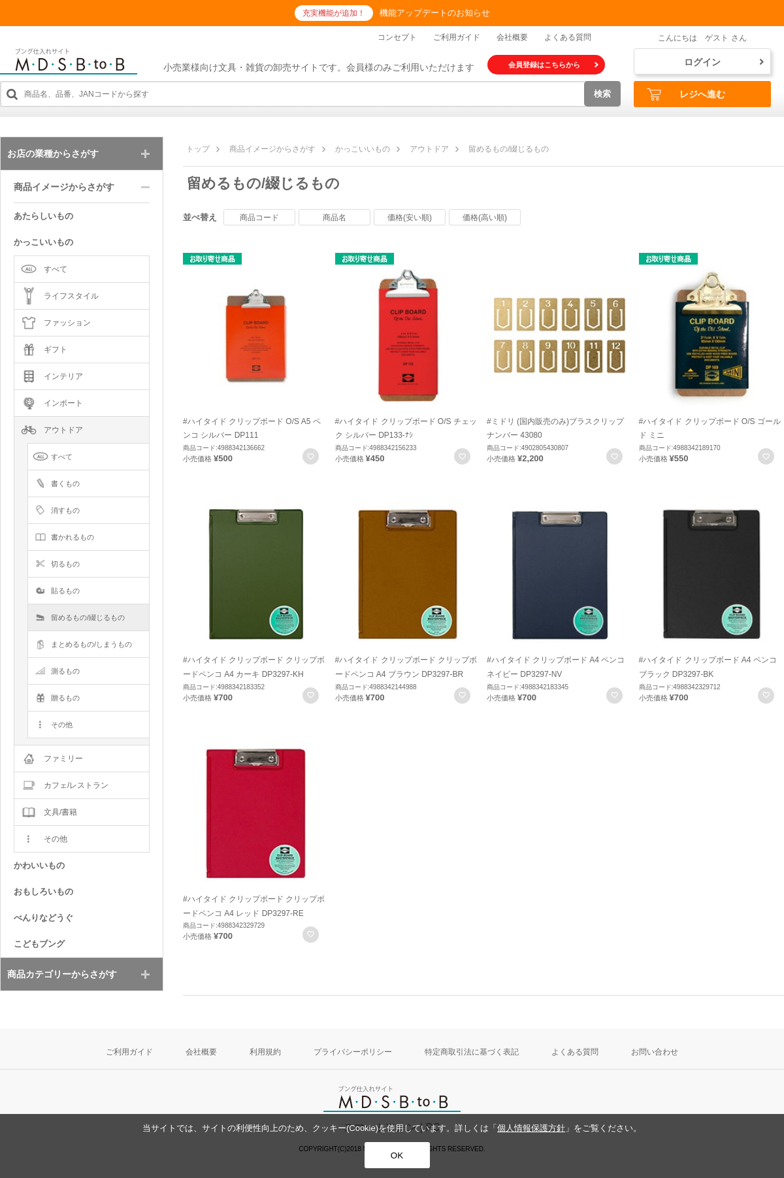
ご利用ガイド (456, 37)
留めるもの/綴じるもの (508, 149)
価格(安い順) (409, 217)
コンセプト (397, 37)
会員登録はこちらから (553, 65)
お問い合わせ (654, 1051)
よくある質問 (567, 37)
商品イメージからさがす (272, 149)
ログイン (724, 62)
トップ (198, 149)
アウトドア (429, 149)
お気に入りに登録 (310, 456)
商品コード (259, 217)
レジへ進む (686, 94)
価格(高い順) (485, 217)
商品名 (334, 217)
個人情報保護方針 (531, 1128)
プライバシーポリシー (353, 1051)
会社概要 (512, 37)
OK (397, 1155)
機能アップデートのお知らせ (435, 13)
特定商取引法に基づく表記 (472, 1051)
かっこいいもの (362, 149)
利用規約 (265, 1051)
